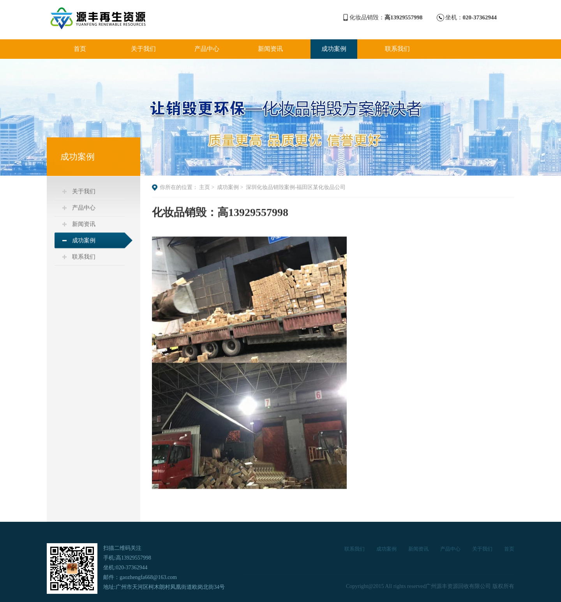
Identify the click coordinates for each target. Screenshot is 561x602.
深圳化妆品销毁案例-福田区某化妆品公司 (296, 188)
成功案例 (333, 48)
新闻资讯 (270, 48)
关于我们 (143, 48)
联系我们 (397, 48)
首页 (80, 48)
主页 (204, 188)
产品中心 (206, 48)
